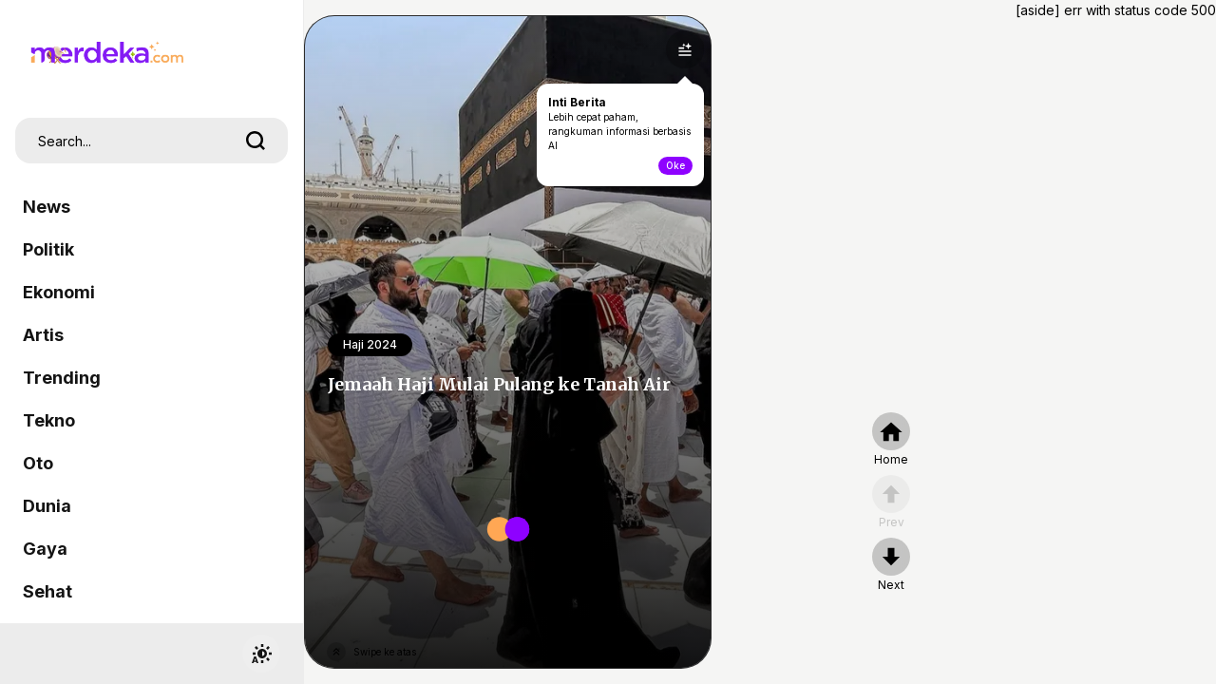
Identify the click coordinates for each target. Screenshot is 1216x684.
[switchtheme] (261, 654)
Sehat (47, 591)
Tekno (49, 420)
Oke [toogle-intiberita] (675, 165)
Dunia (47, 506)
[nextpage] (891, 565)
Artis (43, 335)
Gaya (45, 549)
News (46, 207)
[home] (891, 439)
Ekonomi (59, 292)
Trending (62, 378)
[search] (255, 140)
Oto (38, 463)
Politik (48, 249)
